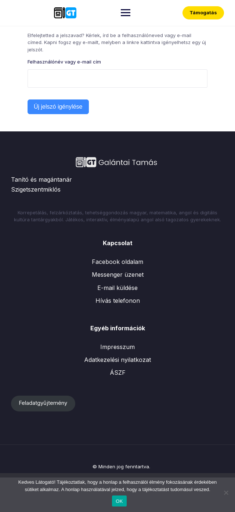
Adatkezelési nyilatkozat (117, 359)
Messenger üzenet (118, 274)
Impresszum (117, 347)
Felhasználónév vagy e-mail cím (64, 62)
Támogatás (203, 12)
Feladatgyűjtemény (43, 403)
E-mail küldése (117, 287)
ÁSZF (118, 372)
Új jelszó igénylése (58, 107)
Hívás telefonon (117, 300)
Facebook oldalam (117, 261)
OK (119, 501)
